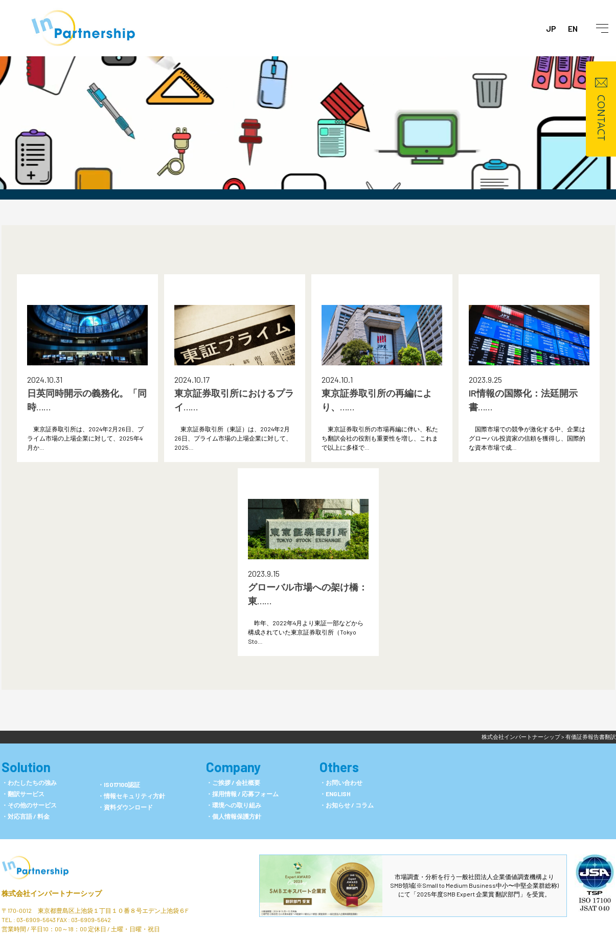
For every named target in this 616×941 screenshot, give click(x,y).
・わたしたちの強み (29, 782)
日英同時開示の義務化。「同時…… (87, 399)
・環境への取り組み (233, 804)
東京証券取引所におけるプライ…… (234, 399)
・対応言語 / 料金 (26, 816)
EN (573, 28)
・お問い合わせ (341, 782)
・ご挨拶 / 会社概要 (233, 782)
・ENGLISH (335, 793)
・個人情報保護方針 (233, 816)
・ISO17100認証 (119, 784)
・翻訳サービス (23, 793)
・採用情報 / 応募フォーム (242, 793)
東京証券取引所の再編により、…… (377, 399)
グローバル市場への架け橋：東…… (308, 593)
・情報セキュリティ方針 (131, 795)
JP (551, 28)
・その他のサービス (29, 804)
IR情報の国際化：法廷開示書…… (523, 399)
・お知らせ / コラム (347, 804)
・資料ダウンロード (125, 807)
